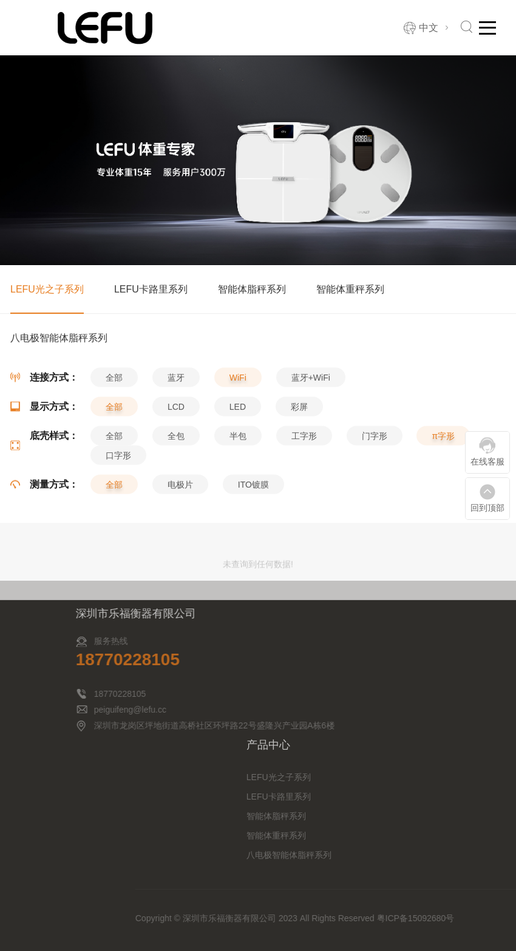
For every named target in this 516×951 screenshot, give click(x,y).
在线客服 (487, 461)
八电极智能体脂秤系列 (393, 855)
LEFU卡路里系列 (151, 290)
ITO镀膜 (253, 490)
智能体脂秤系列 (252, 290)
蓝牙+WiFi (310, 383)
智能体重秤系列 (350, 290)
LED (237, 412)
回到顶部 (487, 508)
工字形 (304, 441)
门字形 (374, 441)
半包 (237, 441)
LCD (176, 412)
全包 (176, 441)
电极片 (180, 490)
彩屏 (299, 412)
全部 (114, 383)
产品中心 (373, 745)
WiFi (237, 383)
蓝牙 (176, 383)
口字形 (118, 461)
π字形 (443, 441)
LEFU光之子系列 (47, 290)
